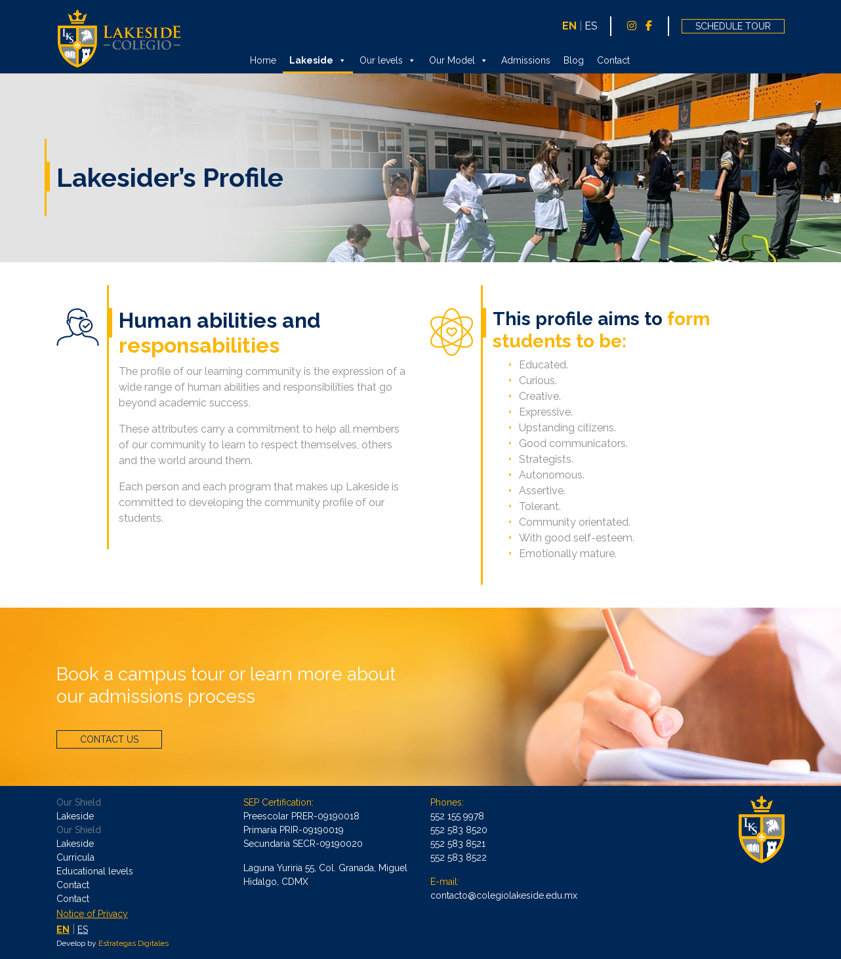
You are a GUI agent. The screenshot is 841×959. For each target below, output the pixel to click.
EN (569, 26)
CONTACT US (109, 739)
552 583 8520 (458, 830)
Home (263, 60)
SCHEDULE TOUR (733, 26)
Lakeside (317, 60)
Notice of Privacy (92, 914)
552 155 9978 (457, 816)
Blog (574, 60)
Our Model (458, 60)
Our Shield (78, 802)
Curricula (75, 857)
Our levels (387, 60)
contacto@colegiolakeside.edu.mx (503, 895)
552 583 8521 (457, 843)
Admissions (525, 60)
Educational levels (94, 871)
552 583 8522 (458, 857)
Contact (613, 60)
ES (591, 26)
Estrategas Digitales (133, 943)
